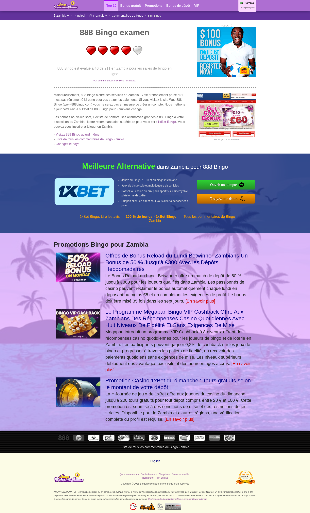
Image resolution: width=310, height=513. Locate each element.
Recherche (148, 477)
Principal (79, 15)
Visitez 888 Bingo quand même (77, 134)
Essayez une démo (223, 199)
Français (98, 15)
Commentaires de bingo (127, 15)
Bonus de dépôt (178, 5)
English (155, 461)
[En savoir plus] (200, 301)
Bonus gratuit (130, 5)
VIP (196, 5)
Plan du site (162, 477)
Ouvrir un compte (223, 185)
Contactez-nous (149, 474)
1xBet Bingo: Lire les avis (100, 217)
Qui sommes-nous (129, 474)
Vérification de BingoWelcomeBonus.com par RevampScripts (177, 499)
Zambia (61, 15)
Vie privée (164, 474)
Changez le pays (247, 8)
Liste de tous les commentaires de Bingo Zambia (90, 139)
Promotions (153, 5)
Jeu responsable (180, 474)
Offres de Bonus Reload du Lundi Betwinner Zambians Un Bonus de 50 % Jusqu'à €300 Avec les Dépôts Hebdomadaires (176, 262)
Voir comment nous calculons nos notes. (114, 80)
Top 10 (111, 5)
